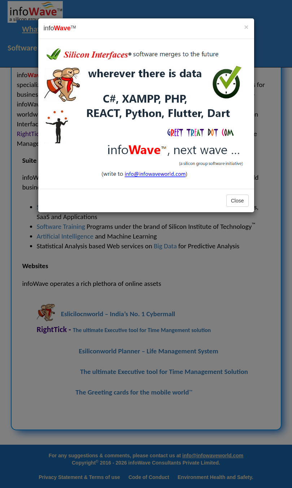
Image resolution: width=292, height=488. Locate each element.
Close (237, 201)
